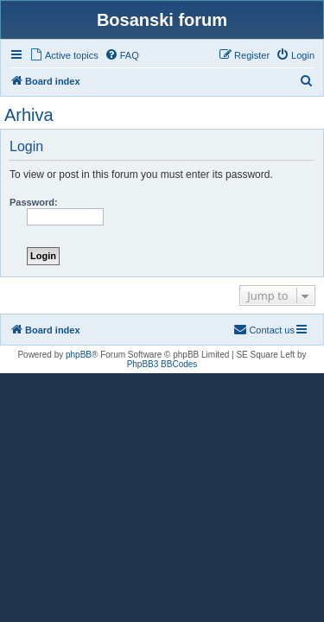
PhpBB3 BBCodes (162, 364)
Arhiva (29, 114)
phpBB (79, 354)
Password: (34, 202)
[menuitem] (63, 55)
